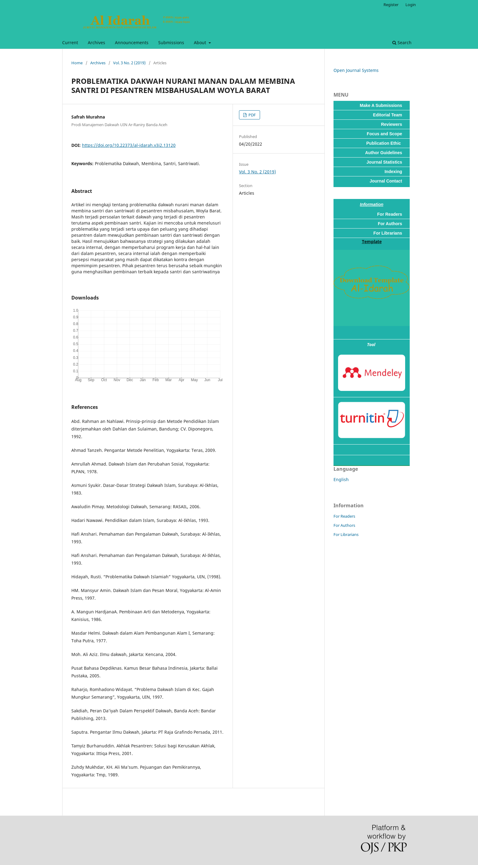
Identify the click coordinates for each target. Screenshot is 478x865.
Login (410, 4)
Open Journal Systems (356, 70)
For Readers (344, 516)
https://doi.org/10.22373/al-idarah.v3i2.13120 (129, 145)
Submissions (171, 42)
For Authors (344, 525)
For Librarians (346, 534)
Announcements (131, 42)
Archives (96, 42)
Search (402, 42)
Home (77, 63)
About (200, 42)
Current (70, 42)
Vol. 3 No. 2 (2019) (129, 63)
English (341, 479)
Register (390, 4)
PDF (252, 115)
